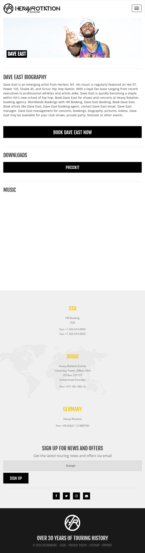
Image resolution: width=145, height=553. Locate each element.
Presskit (73, 167)
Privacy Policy (78, 545)
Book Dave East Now (72, 132)
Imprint (107, 545)
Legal (63, 545)
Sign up (16, 478)
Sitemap (94, 545)
